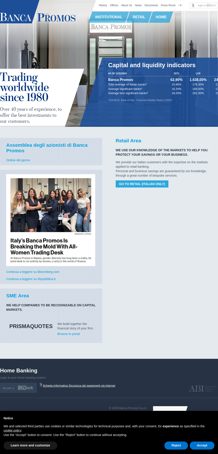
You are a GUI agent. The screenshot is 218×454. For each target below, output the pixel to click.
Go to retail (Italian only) (142, 184)
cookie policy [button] (12, 430)
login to (207, 5)
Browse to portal (68, 334)
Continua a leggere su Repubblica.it (31, 279)
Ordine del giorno (18, 160)
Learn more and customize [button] (30, 445)
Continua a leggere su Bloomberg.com (32, 272)
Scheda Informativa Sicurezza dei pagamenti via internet (79, 385)
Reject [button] (176, 445)
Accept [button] (202, 445)
